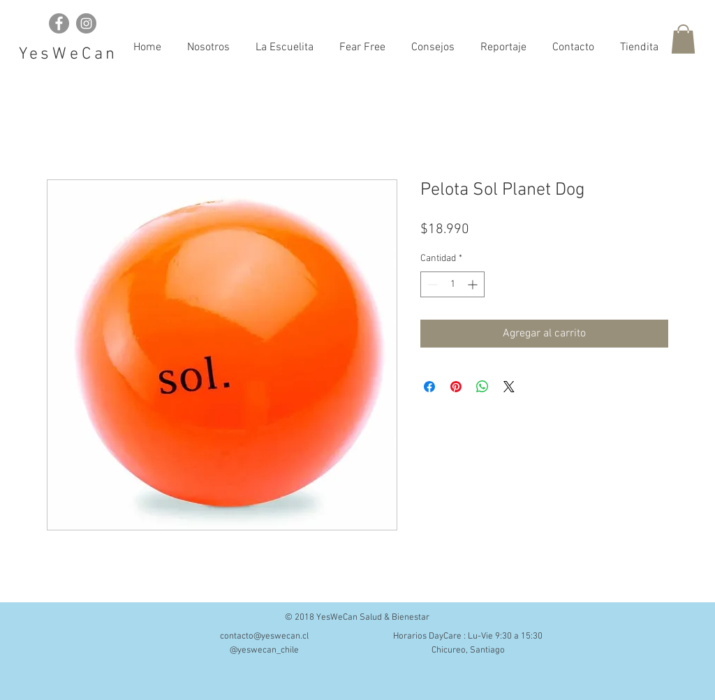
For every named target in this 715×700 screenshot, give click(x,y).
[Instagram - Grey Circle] (86, 23)
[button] (683, 39)
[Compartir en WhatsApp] (482, 386)
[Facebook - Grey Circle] (59, 23)
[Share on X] (509, 386)
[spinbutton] (452, 284)
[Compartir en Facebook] (429, 386)
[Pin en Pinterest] (456, 386)
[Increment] (473, 284)
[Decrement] (431, 284)
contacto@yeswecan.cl (264, 636)
